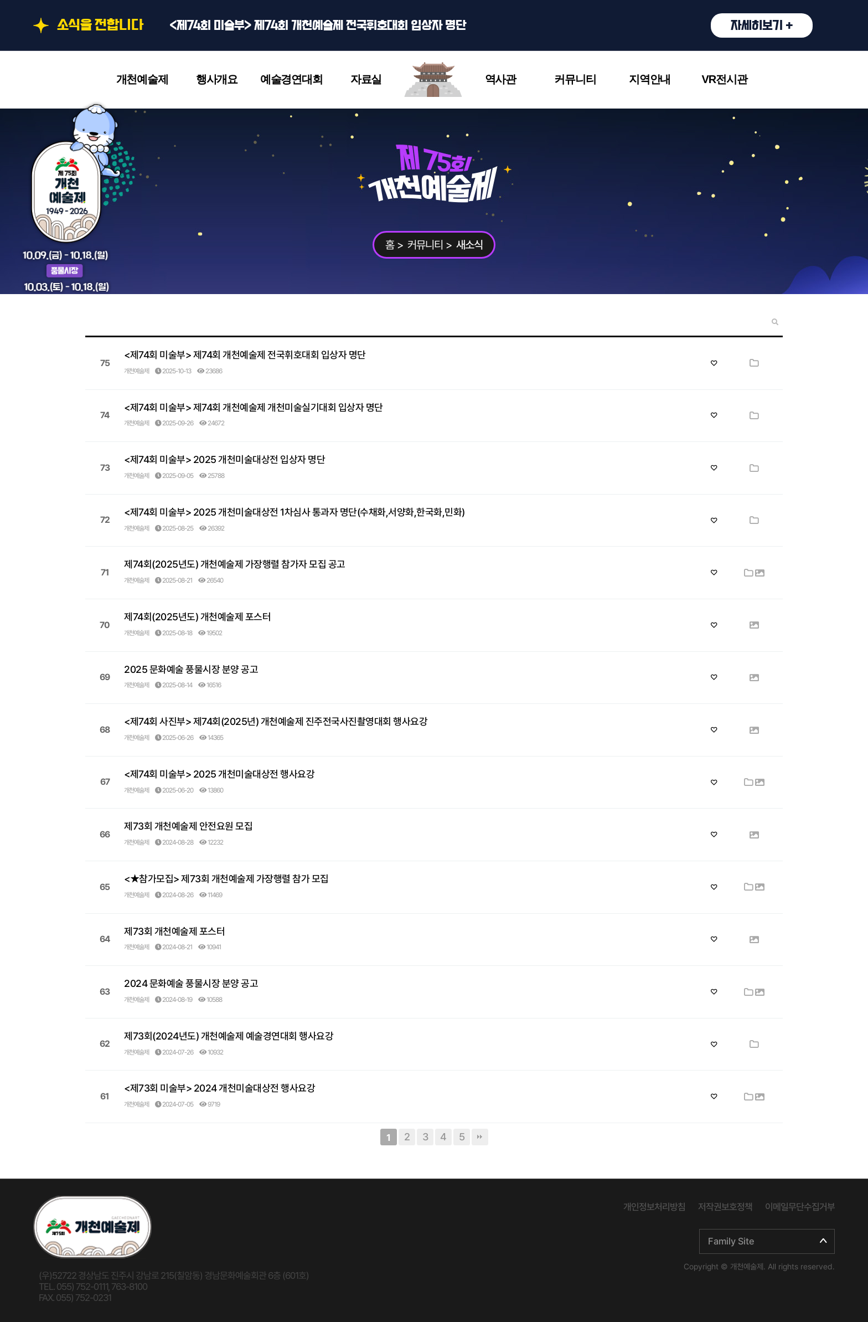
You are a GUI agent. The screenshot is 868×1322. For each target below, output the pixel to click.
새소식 (469, 244)
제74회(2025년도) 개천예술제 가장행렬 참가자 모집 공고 (234, 564)
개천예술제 (142, 79)
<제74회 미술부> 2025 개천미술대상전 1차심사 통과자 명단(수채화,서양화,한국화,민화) (294, 512)
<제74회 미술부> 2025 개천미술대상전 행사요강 (219, 774)
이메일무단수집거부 (800, 1206)
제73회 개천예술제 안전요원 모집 (188, 826)
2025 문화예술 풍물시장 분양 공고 (191, 669)
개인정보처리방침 (654, 1206)
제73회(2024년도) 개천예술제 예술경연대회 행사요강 (228, 1036)
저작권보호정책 (725, 1206)
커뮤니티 (575, 79)
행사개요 (216, 79)
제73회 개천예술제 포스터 (174, 931)
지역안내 (649, 79)
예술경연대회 (291, 79)
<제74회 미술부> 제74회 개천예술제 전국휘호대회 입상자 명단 (491, 25)
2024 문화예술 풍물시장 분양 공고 (191, 983)
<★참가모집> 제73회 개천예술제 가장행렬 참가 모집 (226, 878)
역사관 (500, 79)
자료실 (365, 79)
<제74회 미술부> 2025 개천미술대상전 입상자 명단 (224, 459)
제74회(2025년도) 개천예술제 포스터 (197, 617)
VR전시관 (724, 79)
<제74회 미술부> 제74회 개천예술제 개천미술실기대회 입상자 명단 (253, 407)
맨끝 (480, 1137)
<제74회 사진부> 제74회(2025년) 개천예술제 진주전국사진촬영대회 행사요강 (275, 721)
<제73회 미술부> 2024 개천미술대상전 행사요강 (219, 1088)
